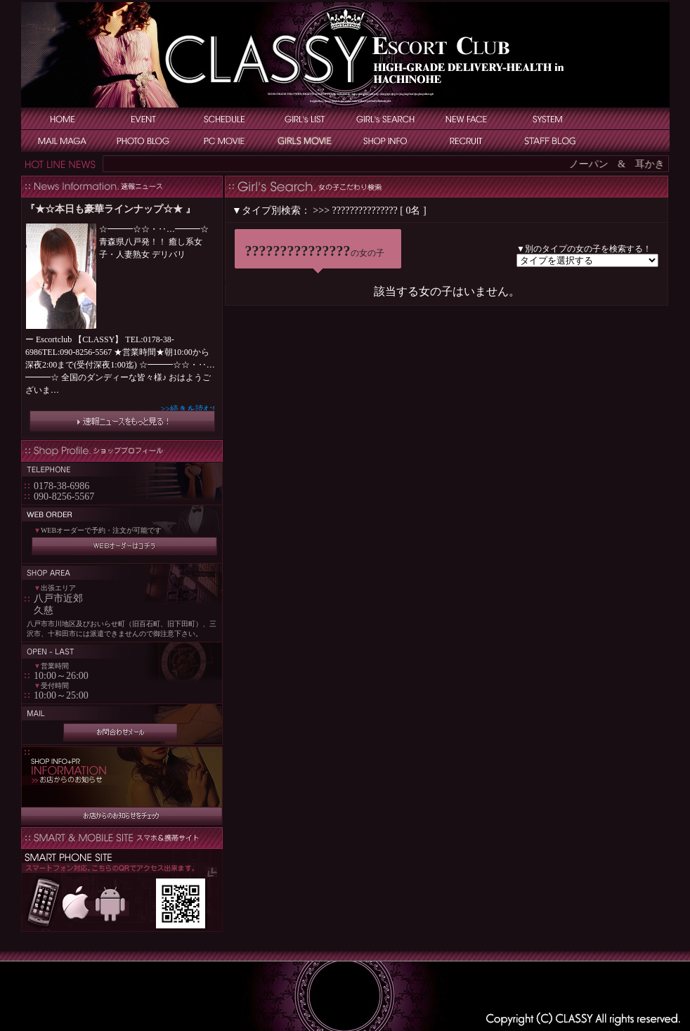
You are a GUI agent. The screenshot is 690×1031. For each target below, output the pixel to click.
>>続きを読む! (187, 409)
